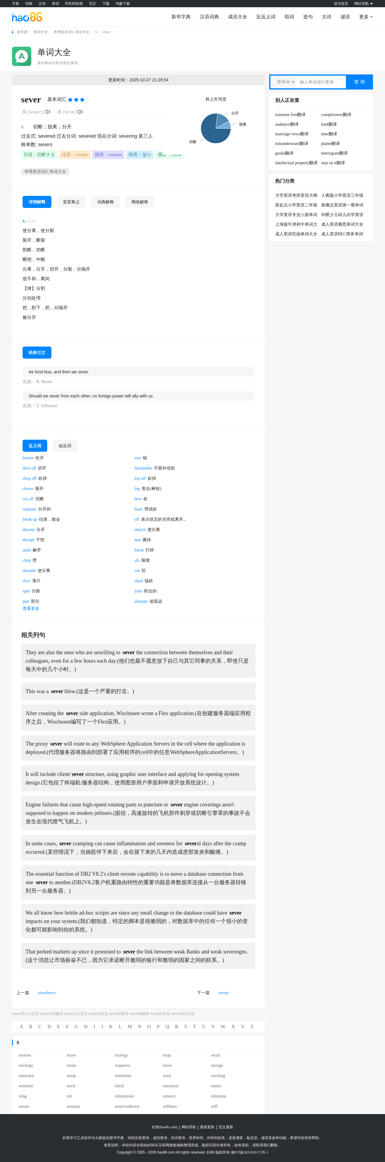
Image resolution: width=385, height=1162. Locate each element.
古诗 (42, 4)
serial (215, 1055)
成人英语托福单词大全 (296, 234)
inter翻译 (329, 134)
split (26, 591)
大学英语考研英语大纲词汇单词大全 (296, 196)
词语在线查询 (138, 1138)
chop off (30, 478)
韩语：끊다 (139, 154)
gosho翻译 (284, 153)
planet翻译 (330, 143)
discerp (29, 529)
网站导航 (189, 1127)
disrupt (28, 540)
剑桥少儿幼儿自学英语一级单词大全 (342, 215)
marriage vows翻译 (292, 134)
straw (71, 1055)
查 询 (359, 81)
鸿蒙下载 (123, 4)
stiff (214, 1106)
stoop (71, 1075)
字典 (15, 4)
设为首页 (341, 4)
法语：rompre (75, 154)
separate (29, 509)
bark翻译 (329, 124)
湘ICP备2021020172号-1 (249, 1152)
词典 (28, 4)
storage (217, 1065)
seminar (73, 1106)
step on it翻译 (333, 163)
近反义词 (266, 16)
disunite (29, 570)
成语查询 (160, 1138)
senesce (169, 1096)
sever (106, 32)
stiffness (170, 1106)
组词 (289, 16)
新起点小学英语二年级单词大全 (296, 205)
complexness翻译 (336, 114)
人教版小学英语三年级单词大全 (342, 196)
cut (137, 570)
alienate (141, 601)
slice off (29, 468)
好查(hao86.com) (164, 1127)
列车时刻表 (74, 4)
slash (138, 581)
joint (138, 591)
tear (137, 540)
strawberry (47, 993)
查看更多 (31, 608)
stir (69, 1096)
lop (137, 488)
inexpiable (143, 468)
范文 (92, 4)
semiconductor (127, 1106)
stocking (218, 1075)
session (25, 1055)
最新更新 (207, 1127)
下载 (105, 4)
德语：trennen (108, 154)
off (136, 519)
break (139, 550)
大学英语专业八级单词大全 (296, 215)
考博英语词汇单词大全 (72, 32)
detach (140, 529)
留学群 (22, 32)
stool (167, 1075)
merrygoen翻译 (334, 153)
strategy (121, 1055)
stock (71, 1086)
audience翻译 (287, 124)
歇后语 (252, 1138)
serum (223, 993)
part (26, 601)
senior (216, 1086)
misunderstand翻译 (291, 143)
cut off (28, 499)
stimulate (218, 1096)
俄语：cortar (170, 154)
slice (26, 581)
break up (30, 519)
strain (71, 1065)
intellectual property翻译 (296, 163)
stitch (119, 1086)
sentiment (123, 1075)
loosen (28, 458)
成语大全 (237, 16)
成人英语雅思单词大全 (342, 224)
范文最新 (226, 1127)
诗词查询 (178, 1138)
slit (137, 560)
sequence (122, 1065)
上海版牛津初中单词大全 (296, 225)
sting (23, 1096)
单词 (55, 4)
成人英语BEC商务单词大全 (342, 234)
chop (27, 560)
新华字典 (181, 16)
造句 (308, 16)
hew (137, 499)
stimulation (124, 1096)
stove (167, 1065)
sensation (170, 1086)
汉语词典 (209, 16)
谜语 (345, 16)
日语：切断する (39, 154)
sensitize (26, 1086)
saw (137, 458)
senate (24, 1106)
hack (138, 509)
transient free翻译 (290, 114)
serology (26, 1065)
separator (26, 1075)
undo (27, 550)
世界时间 (196, 1138)
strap (167, 1055)
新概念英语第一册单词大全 (342, 205)
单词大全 (40, 32)
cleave (28, 488)
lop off (140, 478)
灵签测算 (236, 1138)
